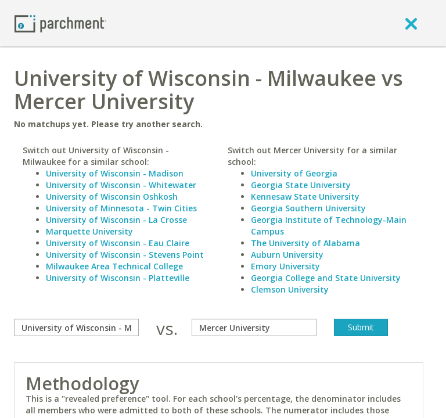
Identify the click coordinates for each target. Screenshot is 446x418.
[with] (254, 327)
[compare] (76, 327)
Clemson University (290, 289)
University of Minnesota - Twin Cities (121, 208)
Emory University (285, 266)
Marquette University (89, 231)
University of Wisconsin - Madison (115, 173)
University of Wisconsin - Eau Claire (117, 242)
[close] (411, 23)
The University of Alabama (305, 242)
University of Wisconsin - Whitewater (121, 184)
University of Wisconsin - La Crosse (116, 219)
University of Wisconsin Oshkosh (112, 196)
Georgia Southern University (308, 208)
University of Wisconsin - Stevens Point (125, 254)
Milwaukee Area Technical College (114, 266)
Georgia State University (301, 184)
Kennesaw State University (305, 196)
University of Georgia (294, 173)
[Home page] (60, 22)
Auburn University (287, 254)
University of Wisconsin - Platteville (117, 277)
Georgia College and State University (326, 277)
